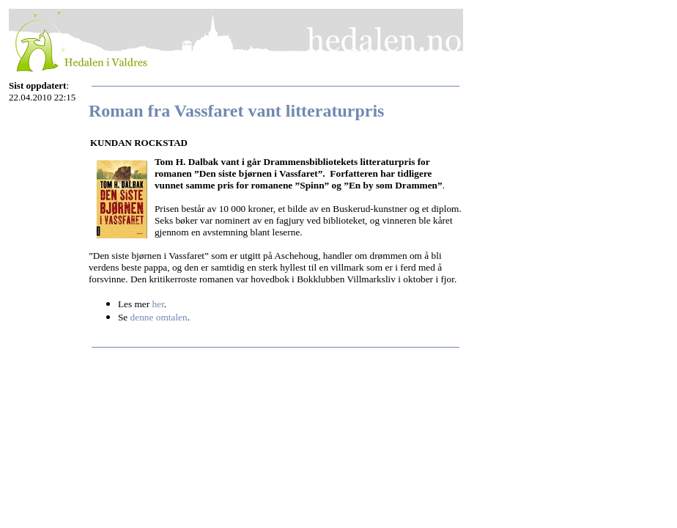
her (158, 303)
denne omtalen (159, 317)
